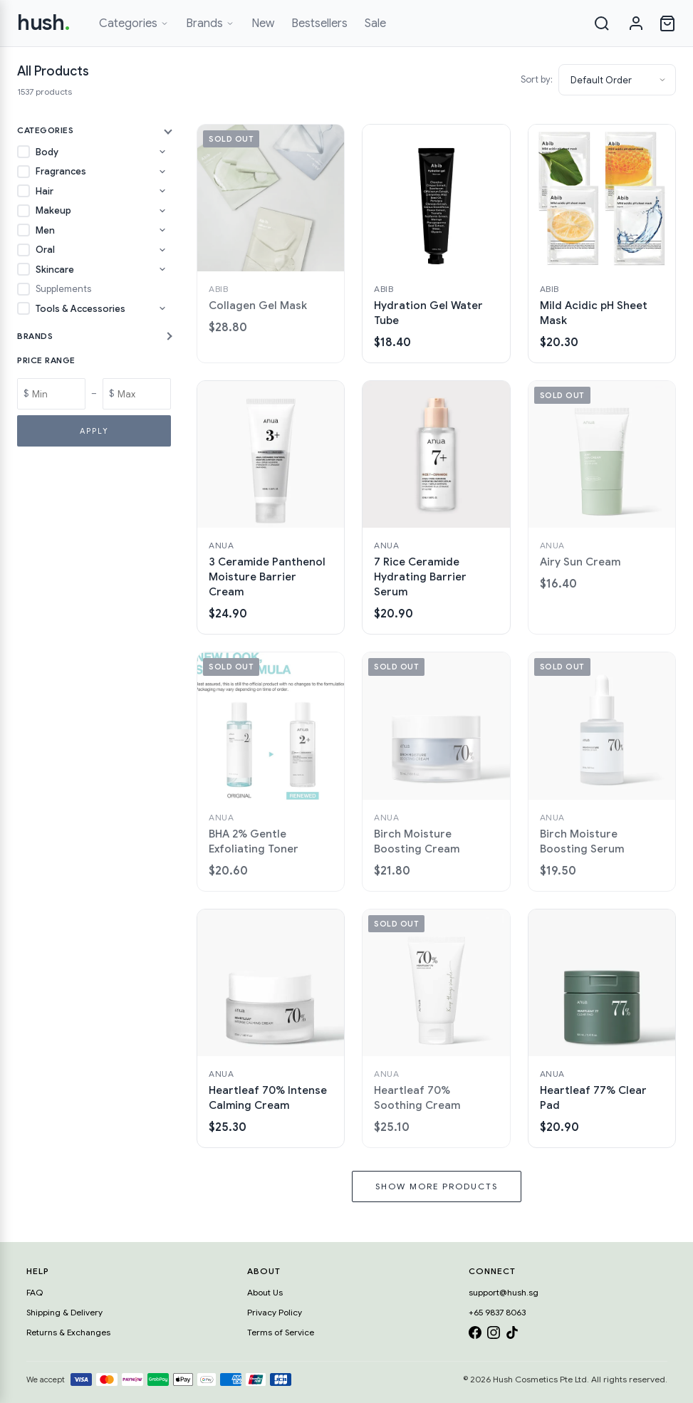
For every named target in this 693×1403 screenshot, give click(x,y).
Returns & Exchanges (68, 1332)
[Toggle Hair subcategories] (162, 190)
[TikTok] (512, 1335)
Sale (375, 23)
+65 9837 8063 (497, 1312)
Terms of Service (280, 1332)
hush (44, 22)
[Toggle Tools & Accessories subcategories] (162, 308)
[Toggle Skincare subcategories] (162, 269)
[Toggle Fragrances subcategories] (162, 171)
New (262, 23)
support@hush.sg (503, 1292)
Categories (134, 23)
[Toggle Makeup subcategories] (162, 210)
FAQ (34, 1292)
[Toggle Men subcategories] (162, 230)
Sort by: (537, 79)
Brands (210, 23)
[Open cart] (667, 23)
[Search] (601, 23)
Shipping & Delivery (64, 1312)
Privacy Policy (274, 1312)
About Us (265, 1292)
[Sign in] (636, 23)
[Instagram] (493, 1335)
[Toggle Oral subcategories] (162, 250)
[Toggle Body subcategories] (162, 151)
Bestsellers (319, 23)
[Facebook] (475, 1335)
